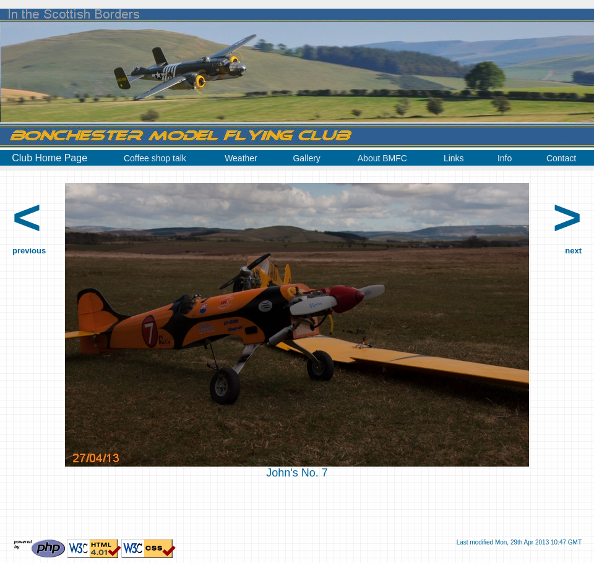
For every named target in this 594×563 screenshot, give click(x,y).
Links (454, 158)
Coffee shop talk (155, 158)
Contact (561, 158)
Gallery (306, 158)
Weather (241, 158)
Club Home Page (49, 158)
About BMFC (382, 158)
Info (504, 158)
